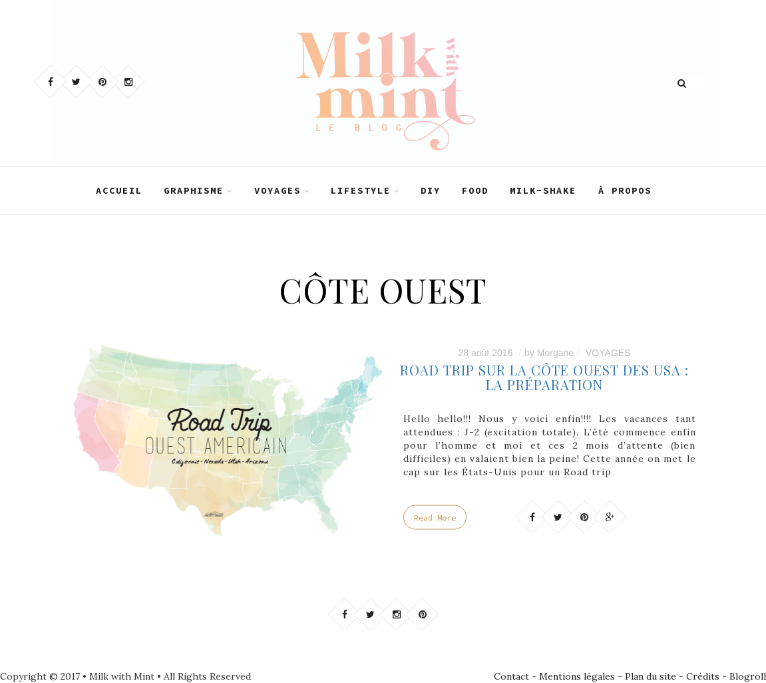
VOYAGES (277, 190)
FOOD (475, 190)
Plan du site (650, 676)
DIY (431, 190)
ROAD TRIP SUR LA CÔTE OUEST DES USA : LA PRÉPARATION (544, 377)
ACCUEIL (119, 190)
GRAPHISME (194, 190)
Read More (435, 518)
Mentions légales (577, 676)
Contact (511, 676)
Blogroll (747, 676)
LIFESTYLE (361, 190)
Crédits (702, 676)
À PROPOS (625, 190)
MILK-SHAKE (543, 190)
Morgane (555, 352)
